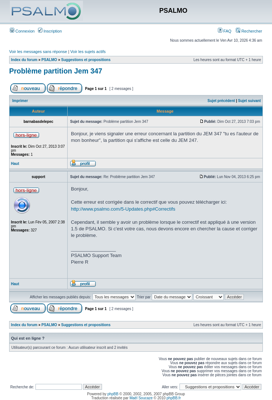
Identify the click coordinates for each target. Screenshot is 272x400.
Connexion (22, 31)
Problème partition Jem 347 (55, 71)
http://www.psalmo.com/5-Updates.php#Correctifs (123, 209)
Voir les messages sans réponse (38, 51)
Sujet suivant (249, 101)
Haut (15, 164)
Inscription (50, 31)
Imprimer (20, 101)
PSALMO (49, 60)
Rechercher (249, 31)
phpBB (112, 394)
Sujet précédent (221, 101)
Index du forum (24, 60)
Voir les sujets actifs (88, 51)
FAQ (224, 31)
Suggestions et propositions (85, 60)
